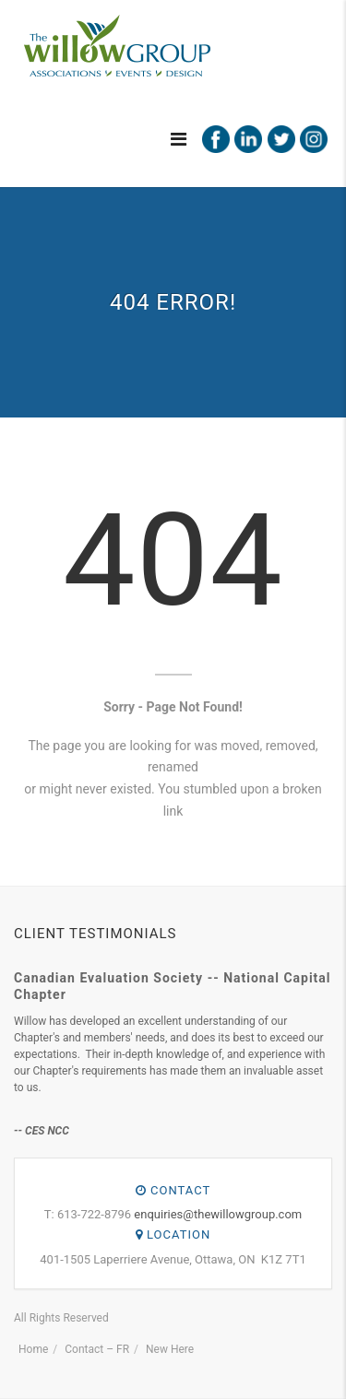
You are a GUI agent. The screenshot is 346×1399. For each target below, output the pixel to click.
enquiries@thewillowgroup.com (218, 1214)
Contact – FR (97, 1349)
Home (33, 1349)
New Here (170, 1349)
